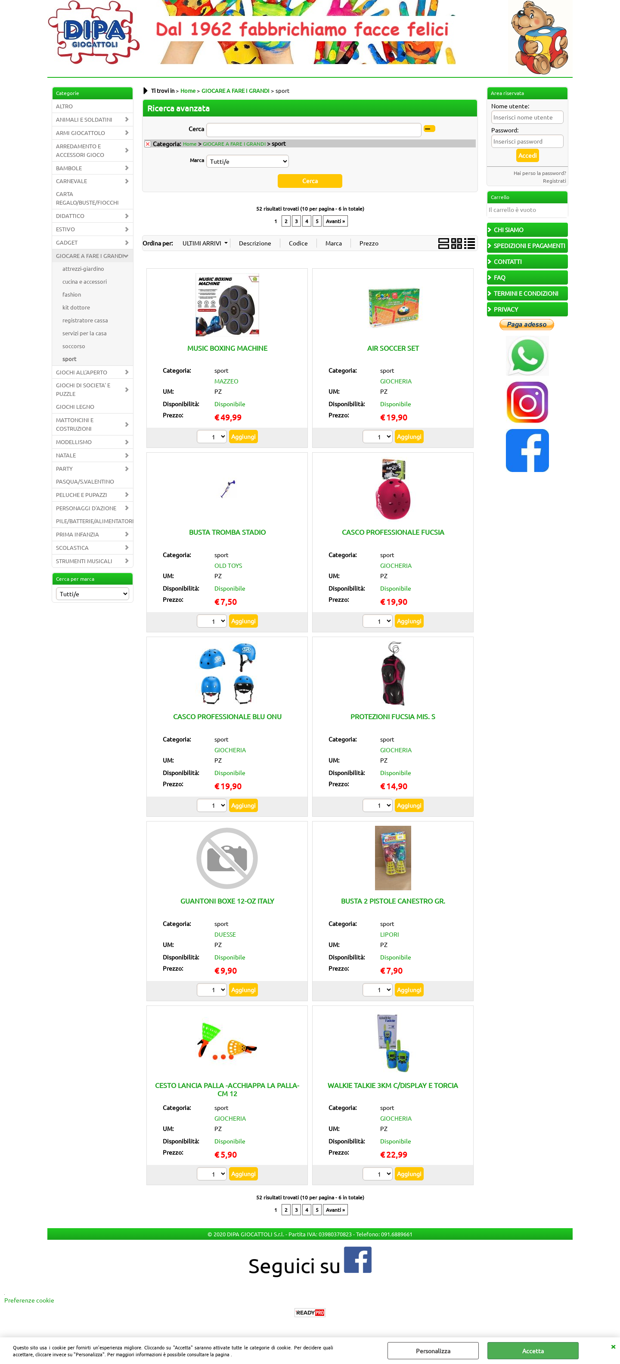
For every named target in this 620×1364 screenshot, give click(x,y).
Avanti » (335, 220)
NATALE (66, 455)
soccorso (73, 345)
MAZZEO (226, 381)
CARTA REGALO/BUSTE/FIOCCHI (87, 198)
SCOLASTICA (72, 547)
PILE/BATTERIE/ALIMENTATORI (94, 520)
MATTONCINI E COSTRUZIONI (74, 424)
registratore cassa (85, 320)
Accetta (533, 1351)
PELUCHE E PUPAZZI (81, 494)
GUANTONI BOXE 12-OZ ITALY (227, 900)
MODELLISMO (74, 441)
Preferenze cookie (29, 1300)
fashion (71, 294)
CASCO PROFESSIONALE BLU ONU (227, 716)
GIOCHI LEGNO (75, 406)
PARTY (64, 468)
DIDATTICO (70, 215)
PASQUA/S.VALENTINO (85, 481)
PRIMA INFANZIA (77, 534)
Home (190, 143)
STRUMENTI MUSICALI (84, 560)
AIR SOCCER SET (393, 347)
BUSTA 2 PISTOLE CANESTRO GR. (393, 900)
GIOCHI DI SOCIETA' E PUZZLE (83, 389)
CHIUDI (613, 1346)
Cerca (196, 128)
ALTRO (64, 106)
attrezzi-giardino (83, 268)
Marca (197, 159)
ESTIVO (65, 229)
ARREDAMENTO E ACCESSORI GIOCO (80, 150)
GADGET (67, 242)
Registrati (554, 180)
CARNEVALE (71, 180)
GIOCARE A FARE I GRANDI (90, 255)
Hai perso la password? (540, 172)
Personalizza (433, 1351)
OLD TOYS (228, 565)
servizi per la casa (84, 333)
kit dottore (76, 307)
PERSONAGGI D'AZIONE (86, 508)
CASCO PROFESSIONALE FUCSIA (393, 531)
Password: (504, 130)
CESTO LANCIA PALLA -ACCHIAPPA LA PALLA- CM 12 (227, 1088)
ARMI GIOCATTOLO (80, 132)
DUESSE (225, 934)
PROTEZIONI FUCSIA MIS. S (392, 716)
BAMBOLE (69, 168)
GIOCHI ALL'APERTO (81, 372)
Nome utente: (510, 106)
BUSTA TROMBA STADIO (227, 531)
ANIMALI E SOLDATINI (84, 119)
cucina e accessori (84, 281)
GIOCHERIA (396, 381)
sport (69, 358)
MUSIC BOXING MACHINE (227, 347)
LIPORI (389, 934)
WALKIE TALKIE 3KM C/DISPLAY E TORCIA (393, 1084)
